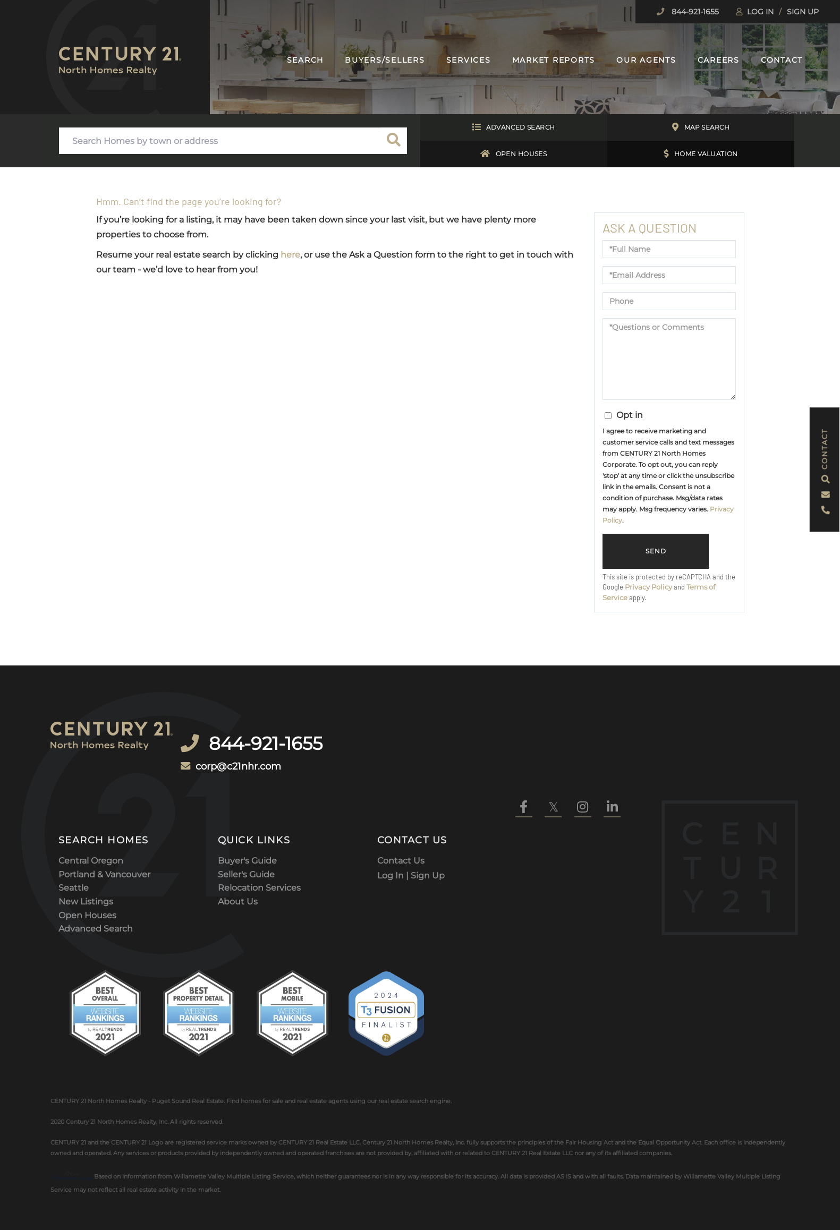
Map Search (700, 127)
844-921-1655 (694, 11)
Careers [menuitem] (719, 60)
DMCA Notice (167, 1191)
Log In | (394, 825)
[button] (393, 140)
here (290, 255)
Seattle (73, 839)
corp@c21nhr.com (255, 745)
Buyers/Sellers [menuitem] (385, 60)
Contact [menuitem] (782, 60)
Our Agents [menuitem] (646, 60)
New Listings (85, 852)
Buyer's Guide (247, 811)
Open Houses (513, 154)
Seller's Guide (246, 825)
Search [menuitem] (305, 60)
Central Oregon (90, 811)
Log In (760, 11)
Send (656, 551)
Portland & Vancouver (104, 825)
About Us (238, 852)
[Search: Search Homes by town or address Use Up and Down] (219, 140)
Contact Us (401, 811)
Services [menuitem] (468, 60)
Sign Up (803, 11)
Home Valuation (700, 154)
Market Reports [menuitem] (554, 60)
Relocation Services (259, 839)
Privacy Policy (648, 587)
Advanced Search (513, 127)
